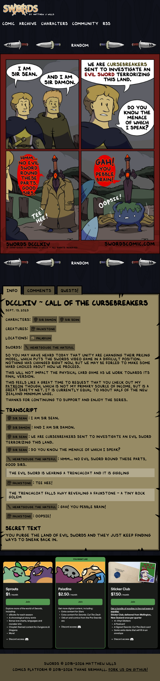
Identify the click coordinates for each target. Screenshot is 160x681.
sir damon (21, 427)
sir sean (19, 418)
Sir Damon (47, 319)
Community (85, 23)
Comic (8, 23)
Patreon (14, 386)
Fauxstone (45, 328)
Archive (28, 23)
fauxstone (21, 482)
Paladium (43, 338)
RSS (106, 23)
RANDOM (80, 45)
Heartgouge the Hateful (52, 347)
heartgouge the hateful (34, 459)
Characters (54, 23)
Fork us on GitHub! (128, 669)
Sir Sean (72, 319)
